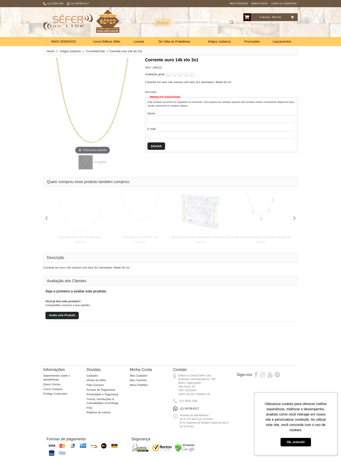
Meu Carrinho (138, 380)
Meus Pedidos (239, 3)
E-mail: (151, 128)
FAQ (89, 407)
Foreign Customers (55, 393)
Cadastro (92, 375)
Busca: (157, 22)
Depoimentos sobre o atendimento (56, 377)
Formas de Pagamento (101, 389)
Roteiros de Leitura (98, 412)
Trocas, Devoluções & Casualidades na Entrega (102, 401)
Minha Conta (259, 3)
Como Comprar (53, 389)
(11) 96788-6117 (189, 408)
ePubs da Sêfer (96, 380)
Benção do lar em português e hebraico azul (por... (206, 237)
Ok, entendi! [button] (296, 442)
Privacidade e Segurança (102, 394)
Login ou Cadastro (284, 3)
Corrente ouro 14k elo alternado (80, 237)
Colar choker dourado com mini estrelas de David (266, 237)
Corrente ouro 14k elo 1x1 (140, 237)
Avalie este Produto (62, 315)
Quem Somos (51, 384)
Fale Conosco (95, 385)
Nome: (151, 113)
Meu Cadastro (139, 375)
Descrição (150, 91)
